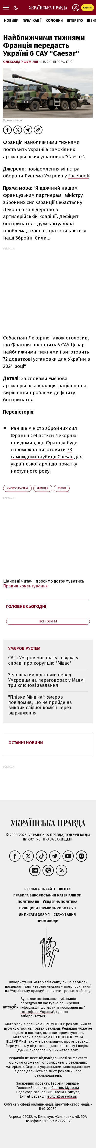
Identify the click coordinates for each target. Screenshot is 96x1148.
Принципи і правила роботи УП (47, 908)
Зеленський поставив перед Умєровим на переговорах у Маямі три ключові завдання (46, 680)
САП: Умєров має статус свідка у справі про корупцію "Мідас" (43, 660)
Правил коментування (25, 586)
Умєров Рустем (17, 488)
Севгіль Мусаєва (65, 1088)
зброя (62, 488)
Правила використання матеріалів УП (47, 895)
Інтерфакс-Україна (36, 1012)
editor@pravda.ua (62, 1096)
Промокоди (47, 921)
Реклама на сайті (39, 889)
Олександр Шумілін (21, 62)
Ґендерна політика (60, 902)
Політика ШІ (28, 902)
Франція (42, 488)
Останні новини (25, 742)
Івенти (65, 889)
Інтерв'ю (75, 20)
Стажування (65, 914)
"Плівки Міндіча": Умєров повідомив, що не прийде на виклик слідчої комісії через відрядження (40, 705)
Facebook (78, 176)
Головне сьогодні (26, 606)
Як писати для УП (34, 914)
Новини (11, 20)
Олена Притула (66, 1092)
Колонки (54, 20)
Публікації (32, 20)
